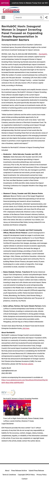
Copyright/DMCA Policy (26, 475)
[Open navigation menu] (3, 17)
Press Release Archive (19, 470)
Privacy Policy (42, 475)
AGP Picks (5, 3)
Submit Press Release (36, 470)
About (7, 470)
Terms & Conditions (9, 475)
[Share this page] (46, 17)
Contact (24, 479)
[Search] (26, 17)
